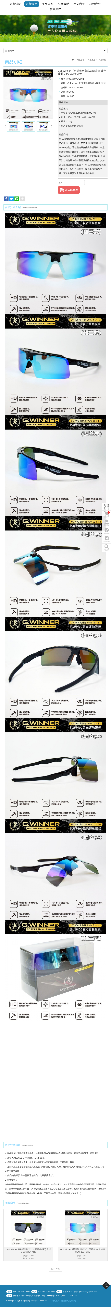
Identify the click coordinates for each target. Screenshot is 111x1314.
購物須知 (107, 672)
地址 (9, 1296)
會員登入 (107, 663)
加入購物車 (68, 189)
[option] (55, 28)
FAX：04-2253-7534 (46, 1292)
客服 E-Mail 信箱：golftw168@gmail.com (80, 1292)
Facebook (106, 680)
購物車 (107, 655)
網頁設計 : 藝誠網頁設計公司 (64, 1301)
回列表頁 (55, 1269)
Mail (59, 1292)
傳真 (34, 1292)
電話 (9, 1292)
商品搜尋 (107, 688)
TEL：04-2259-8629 (21, 1292)
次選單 (55, 50)
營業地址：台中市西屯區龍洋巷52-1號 (29, 1296)
